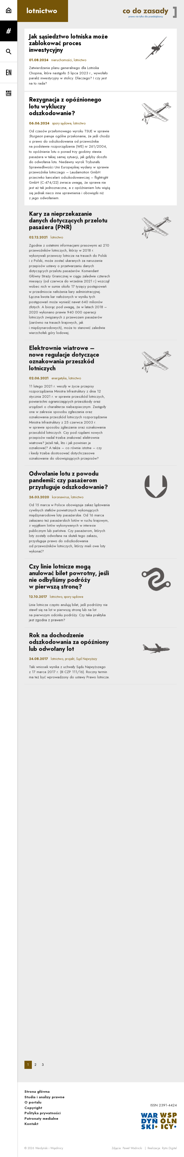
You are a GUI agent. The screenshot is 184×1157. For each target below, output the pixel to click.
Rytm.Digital (169, 1148)
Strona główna (37, 1091)
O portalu (32, 1102)
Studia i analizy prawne (44, 1097)
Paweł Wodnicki (132, 1148)
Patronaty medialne (41, 1118)
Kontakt (31, 1123)
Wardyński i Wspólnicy (49, 1148)
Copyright (33, 1107)
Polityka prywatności (42, 1113)
